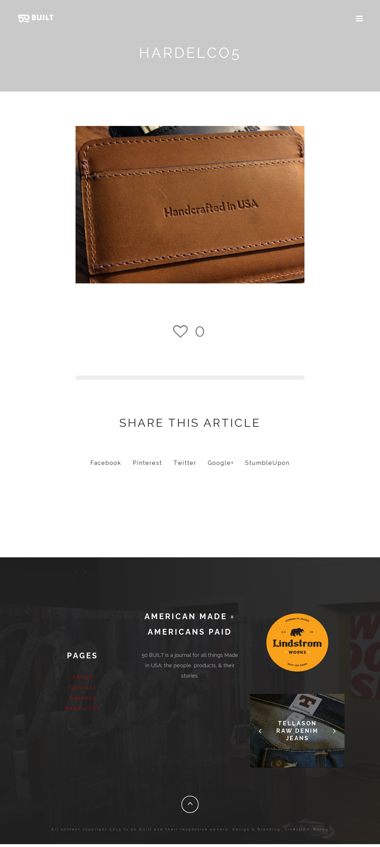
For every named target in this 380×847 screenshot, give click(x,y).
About (82, 680)
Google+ (221, 465)
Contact (82, 690)
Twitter (184, 465)
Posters (82, 701)
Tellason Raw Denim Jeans (297, 734)
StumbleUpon (267, 465)
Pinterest (147, 465)
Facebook (105, 465)
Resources (83, 711)
